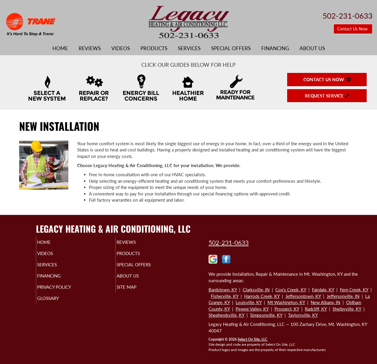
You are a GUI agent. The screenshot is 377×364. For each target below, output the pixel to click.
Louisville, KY (249, 302)
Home (60, 48)
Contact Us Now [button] (353, 28)
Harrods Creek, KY (262, 296)
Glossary (58, 304)
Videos (120, 48)
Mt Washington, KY (286, 302)
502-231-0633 (229, 242)
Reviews (90, 48)
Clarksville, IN (256, 289)
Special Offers (231, 48)
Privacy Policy (65, 292)
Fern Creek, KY (354, 289)
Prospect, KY (287, 308)
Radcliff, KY (316, 308)
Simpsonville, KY (266, 315)
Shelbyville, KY (347, 308)
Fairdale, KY (323, 289)
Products (153, 48)
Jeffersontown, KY (303, 296)
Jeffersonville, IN (343, 296)
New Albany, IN (325, 302)
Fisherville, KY (224, 296)
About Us (312, 48)
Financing (275, 48)
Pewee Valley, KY (252, 308)
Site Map (136, 292)
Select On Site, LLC (252, 339)
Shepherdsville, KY (226, 315)
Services (189, 48)
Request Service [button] (327, 95)
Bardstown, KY (223, 289)
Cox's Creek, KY (290, 289)
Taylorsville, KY (303, 315)
